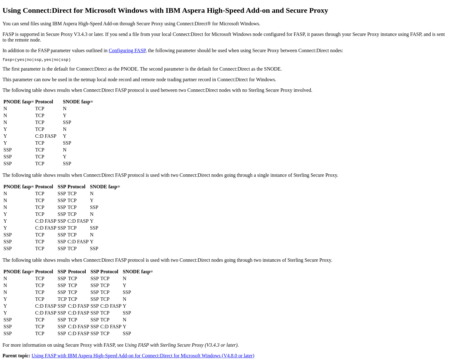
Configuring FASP (127, 50)
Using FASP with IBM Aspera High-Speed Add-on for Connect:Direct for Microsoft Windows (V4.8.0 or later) (143, 356)
